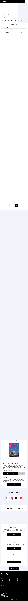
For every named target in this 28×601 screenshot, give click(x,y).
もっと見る (6, 473)
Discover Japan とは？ (4, 593)
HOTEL (7, 29)
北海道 (2, 578)
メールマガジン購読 (14, 568)
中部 (2, 579)
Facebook (7, 499)
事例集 (2, 594)
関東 (17, 578)
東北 (9, 578)
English (24, 573)
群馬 (8, 20)
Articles (2, 576)
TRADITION (20, 32)
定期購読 (22, 473)
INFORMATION (7, 34)
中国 (17, 579)
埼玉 (12, 20)
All (7, 27)
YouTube (21, 499)
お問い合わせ (3, 595)
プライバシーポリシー (4, 596)
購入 (14, 473)
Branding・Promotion (5, 591)
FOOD (20, 34)
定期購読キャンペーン (14, 599)
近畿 (9, 579)
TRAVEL (20, 27)
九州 (9, 580)
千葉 (15, 20)
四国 (2, 580)
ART (20, 29)
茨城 (2, 20)
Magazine (3, 583)
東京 (18, 20)
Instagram (12, 499)
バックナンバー (3, 585)
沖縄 (17, 580)
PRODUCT (7, 32)
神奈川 (22, 20)
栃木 (5, 20)
